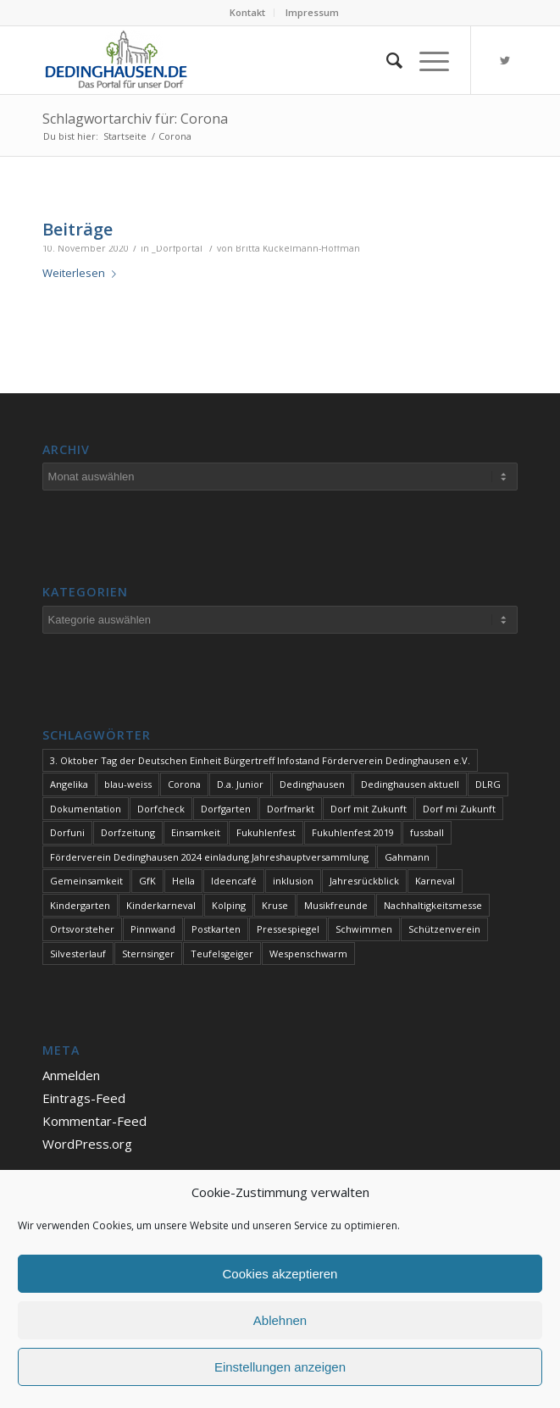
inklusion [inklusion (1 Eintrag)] (293, 880)
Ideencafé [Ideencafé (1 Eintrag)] (234, 880)
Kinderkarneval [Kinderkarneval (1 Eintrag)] (161, 905)
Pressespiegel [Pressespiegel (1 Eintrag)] (288, 929)
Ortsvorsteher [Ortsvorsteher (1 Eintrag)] (82, 929)
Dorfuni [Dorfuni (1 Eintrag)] (67, 832)
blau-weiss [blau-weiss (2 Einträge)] (128, 784)
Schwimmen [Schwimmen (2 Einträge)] (363, 929)
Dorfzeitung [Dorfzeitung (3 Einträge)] (128, 832)
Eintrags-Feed (83, 1097)
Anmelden (71, 1075)
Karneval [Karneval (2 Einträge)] (435, 880)
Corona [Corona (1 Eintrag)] (184, 784)
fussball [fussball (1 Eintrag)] (427, 832)
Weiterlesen (82, 272)
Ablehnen (280, 1320)
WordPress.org (87, 1143)
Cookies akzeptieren (280, 1274)
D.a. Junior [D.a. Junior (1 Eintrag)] (240, 784)
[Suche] (385, 60)
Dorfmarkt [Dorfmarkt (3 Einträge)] (290, 808)
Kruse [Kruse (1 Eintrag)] (275, 905)
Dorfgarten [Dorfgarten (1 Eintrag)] (226, 808)
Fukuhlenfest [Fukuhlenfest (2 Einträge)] (266, 832)
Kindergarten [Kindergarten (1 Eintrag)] (80, 905)
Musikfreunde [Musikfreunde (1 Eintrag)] (336, 905)
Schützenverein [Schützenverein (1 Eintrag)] (444, 929)
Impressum (312, 12)
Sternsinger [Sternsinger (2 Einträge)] (148, 953)
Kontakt (247, 12)
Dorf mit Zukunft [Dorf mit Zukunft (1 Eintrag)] (368, 808)
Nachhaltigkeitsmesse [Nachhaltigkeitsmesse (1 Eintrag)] (433, 905)
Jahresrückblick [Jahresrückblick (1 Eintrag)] (364, 880)
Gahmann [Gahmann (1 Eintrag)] (407, 857)
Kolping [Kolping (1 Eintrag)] (229, 905)
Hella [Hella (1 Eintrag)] (183, 880)
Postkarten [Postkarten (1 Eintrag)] (216, 929)
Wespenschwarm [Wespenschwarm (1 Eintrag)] (308, 953)
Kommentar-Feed (94, 1120)
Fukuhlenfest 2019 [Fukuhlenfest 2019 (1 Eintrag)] (353, 832)
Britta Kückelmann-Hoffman (298, 248)
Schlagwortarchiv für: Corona (135, 118)
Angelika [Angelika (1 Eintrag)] (69, 784)
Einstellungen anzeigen (280, 1367)
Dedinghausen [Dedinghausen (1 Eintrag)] (312, 784)
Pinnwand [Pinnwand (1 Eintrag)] (152, 929)
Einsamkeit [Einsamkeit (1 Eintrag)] (195, 832)
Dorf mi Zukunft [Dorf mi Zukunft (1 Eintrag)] (459, 808)
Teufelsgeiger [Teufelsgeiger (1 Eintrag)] (222, 953)
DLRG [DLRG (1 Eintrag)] (488, 784)
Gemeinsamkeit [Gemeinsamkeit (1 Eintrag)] (86, 880)
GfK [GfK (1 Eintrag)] (147, 880)
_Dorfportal (177, 248)
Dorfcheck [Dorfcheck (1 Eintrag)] (161, 808)
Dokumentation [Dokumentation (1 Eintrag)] (85, 808)
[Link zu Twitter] (505, 60)
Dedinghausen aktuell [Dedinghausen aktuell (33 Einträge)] (410, 784)
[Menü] (425, 60)
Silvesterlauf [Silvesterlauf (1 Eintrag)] (78, 953)
